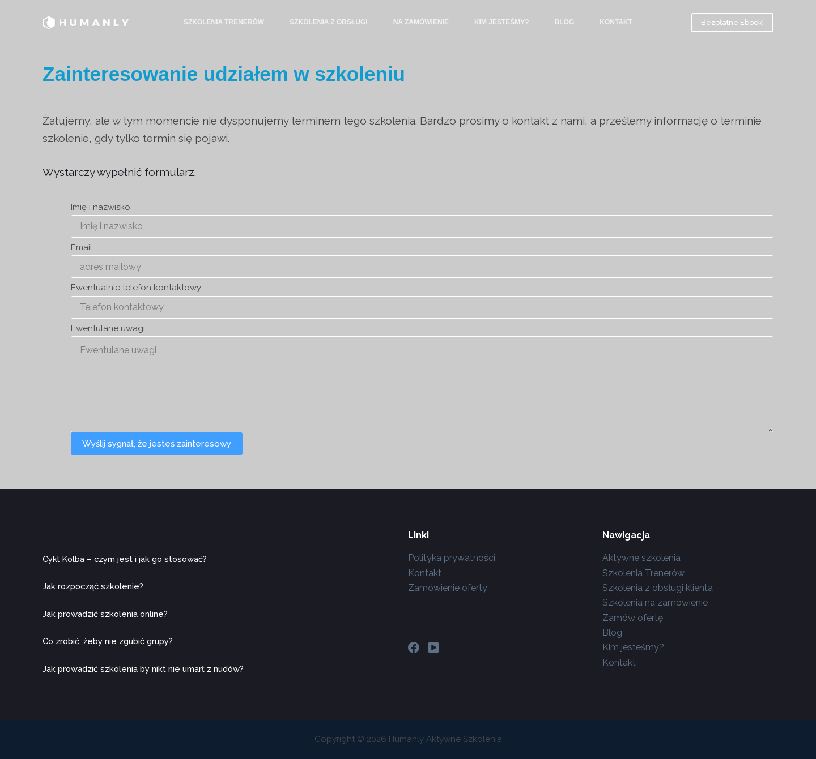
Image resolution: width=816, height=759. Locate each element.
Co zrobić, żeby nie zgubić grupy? (107, 641)
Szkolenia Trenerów (224, 22)
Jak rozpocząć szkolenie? (92, 586)
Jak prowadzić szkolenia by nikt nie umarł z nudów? (143, 669)
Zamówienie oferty (447, 587)
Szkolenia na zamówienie (655, 602)
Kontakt (616, 22)
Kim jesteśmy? (501, 22)
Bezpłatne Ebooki (732, 22)
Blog (565, 22)
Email (81, 247)
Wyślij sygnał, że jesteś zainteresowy (156, 444)
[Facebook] (413, 647)
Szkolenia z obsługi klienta (657, 587)
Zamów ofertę (632, 617)
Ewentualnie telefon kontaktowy (136, 287)
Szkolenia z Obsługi (329, 22)
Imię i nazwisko (100, 207)
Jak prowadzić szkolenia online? (105, 614)
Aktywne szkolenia (641, 557)
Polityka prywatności (451, 557)
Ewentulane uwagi (108, 328)
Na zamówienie (421, 22)
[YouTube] (433, 647)
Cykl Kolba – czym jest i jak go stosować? (124, 559)
